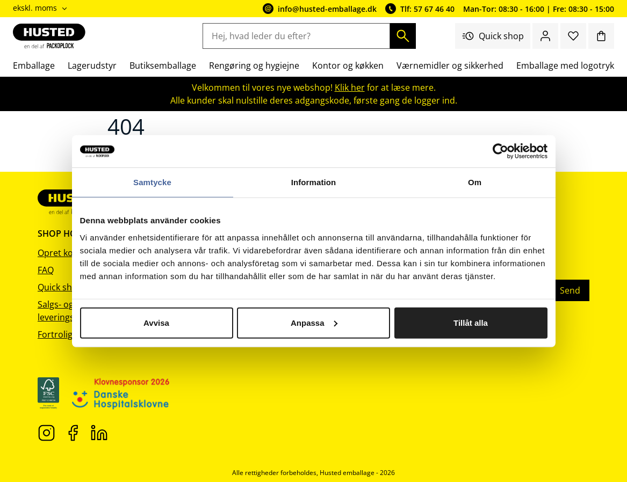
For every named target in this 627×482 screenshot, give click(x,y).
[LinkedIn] (99, 432)
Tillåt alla (470, 322)
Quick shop (493, 36)
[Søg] (403, 36)
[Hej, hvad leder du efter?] (296, 36)
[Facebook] (73, 432)
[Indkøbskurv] (601, 36)
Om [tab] (474, 182)
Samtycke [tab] (152, 182)
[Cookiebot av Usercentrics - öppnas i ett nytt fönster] (500, 151)
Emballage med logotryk (565, 65)
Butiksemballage (162, 65)
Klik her (350, 87)
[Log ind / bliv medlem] (545, 36)
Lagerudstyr (92, 65)
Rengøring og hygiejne (254, 65)
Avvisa (156, 322)
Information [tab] (313, 182)
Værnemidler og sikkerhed (450, 65)
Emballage (34, 65)
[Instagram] (46, 432)
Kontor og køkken (348, 65)
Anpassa (314, 322)
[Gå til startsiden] (49, 36)
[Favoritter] (573, 36)
